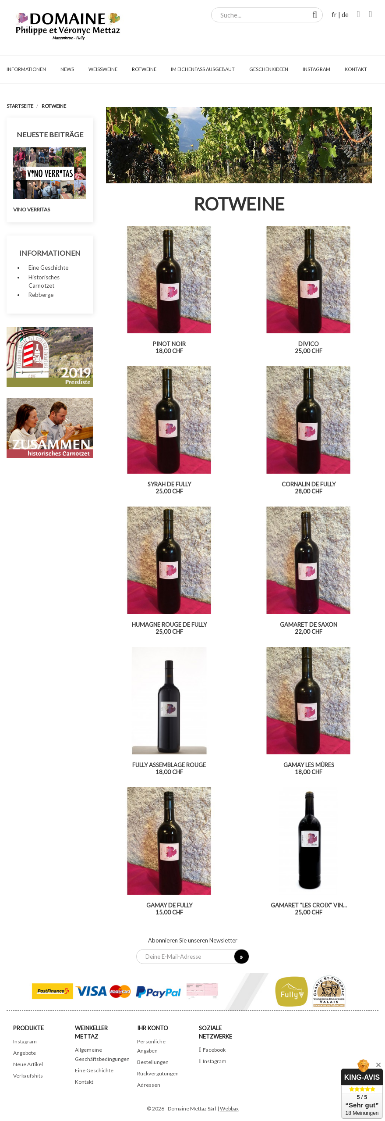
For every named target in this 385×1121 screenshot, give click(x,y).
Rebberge (40, 294)
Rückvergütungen (158, 1073)
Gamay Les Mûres (308, 764)
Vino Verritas (31, 209)
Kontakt (84, 1081)
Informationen (50, 253)
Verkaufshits (28, 1075)
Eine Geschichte (48, 267)
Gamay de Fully (169, 905)
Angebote (24, 1053)
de (345, 14)
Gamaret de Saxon (308, 624)
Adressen (148, 1085)
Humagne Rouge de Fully (169, 624)
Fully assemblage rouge (169, 764)
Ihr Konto (152, 1028)
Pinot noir (169, 343)
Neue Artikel (28, 1064)
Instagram (25, 1041)
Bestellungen (153, 1062)
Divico (308, 343)
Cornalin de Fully (309, 484)
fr (334, 14)
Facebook (214, 1049)
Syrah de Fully (169, 484)
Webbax (229, 1108)
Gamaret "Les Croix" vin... (309, 905)
